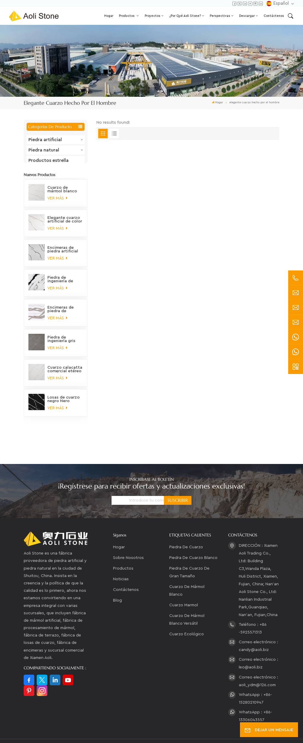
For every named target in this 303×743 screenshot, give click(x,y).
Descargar (247, 15)
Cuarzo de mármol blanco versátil (186, 595)
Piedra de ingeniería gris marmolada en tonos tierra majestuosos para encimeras (62, 345)
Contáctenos (274, 15)
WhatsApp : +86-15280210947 (255, 674)
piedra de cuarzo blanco (193, 533)
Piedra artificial (45, 139)
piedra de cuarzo (186, 522)
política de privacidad (48, 733)
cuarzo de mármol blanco (186, 566)
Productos (127, 15)
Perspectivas (220, 15)
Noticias (121, 554)
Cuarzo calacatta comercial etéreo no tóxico (64, 374)
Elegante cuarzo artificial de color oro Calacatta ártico (64, 225)
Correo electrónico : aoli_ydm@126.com (258, 656)
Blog (117, 575)
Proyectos (152, 15)
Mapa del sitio (182, 725)
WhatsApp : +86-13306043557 (255, 691)
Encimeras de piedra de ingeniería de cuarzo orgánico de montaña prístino (63, 315)
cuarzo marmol (183, 580)
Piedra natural (43, 150)
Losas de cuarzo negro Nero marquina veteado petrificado (63, 404)
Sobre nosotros (128, 533)
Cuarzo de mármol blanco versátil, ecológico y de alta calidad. (62, 195)
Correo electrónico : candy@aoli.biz (258, 621)
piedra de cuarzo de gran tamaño (189, 547)
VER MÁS (57, 204)
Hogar (108, 15)
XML (208, 725)
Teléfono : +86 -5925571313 (253, 604)
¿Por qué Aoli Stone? (185, 15)
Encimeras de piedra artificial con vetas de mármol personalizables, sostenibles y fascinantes (63, 255)
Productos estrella (48, 160)
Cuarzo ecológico (186, 609)
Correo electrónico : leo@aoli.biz (258, 638)
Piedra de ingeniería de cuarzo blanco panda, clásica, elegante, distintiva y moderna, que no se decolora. (64, 285)
